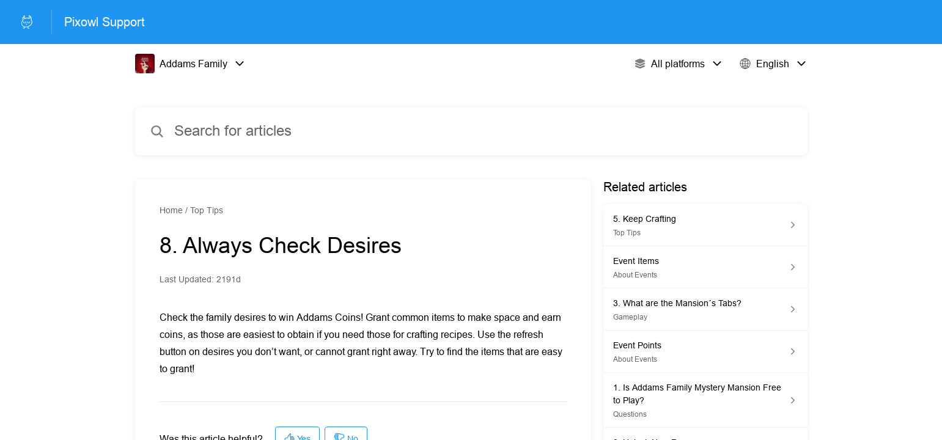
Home (171, 210)
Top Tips (206, 210)
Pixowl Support (104, 22)
